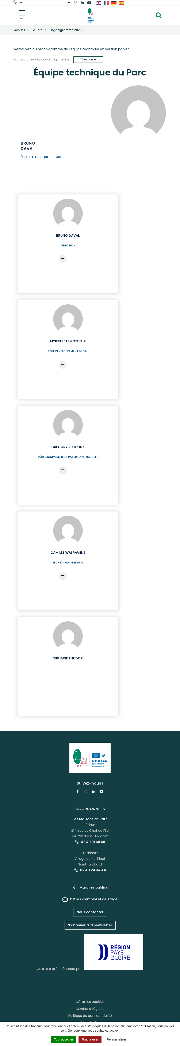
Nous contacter (90, 912)
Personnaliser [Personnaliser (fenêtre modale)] (116, 1039)
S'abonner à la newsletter (90, 925)
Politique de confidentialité (90, 1015)
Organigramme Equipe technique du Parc (43, 59)
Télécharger (88, 59)
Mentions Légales (90, 1008)
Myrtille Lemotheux (68, 341)
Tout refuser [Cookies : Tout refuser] (90, 1039)
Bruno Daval (68, 235)
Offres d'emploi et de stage (90, 899)
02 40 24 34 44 (90, 870)
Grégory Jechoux (68, 446)
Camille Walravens (67, 552)
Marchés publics (90, 887)
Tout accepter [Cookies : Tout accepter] (63, 1039)
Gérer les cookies (90, 1001)
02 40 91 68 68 (90, 842)
